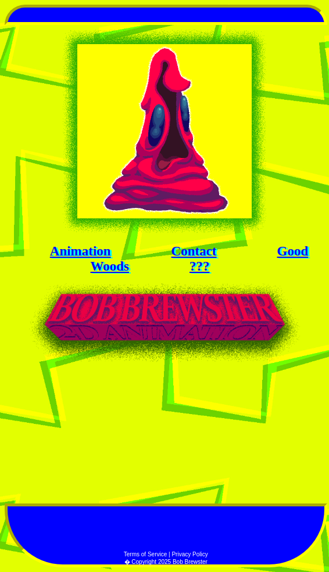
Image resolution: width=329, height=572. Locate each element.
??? (199, 266)
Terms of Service (146, 554)
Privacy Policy (189, 554)
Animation (80, 251)
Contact (194, 251)
